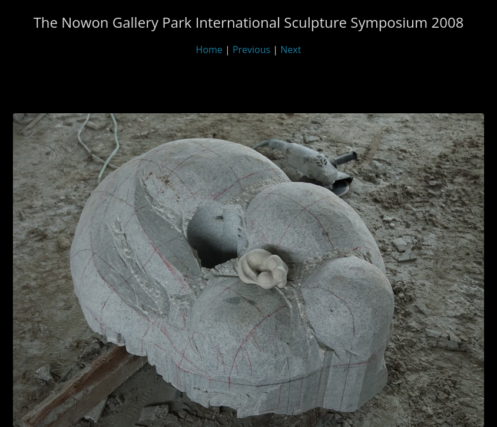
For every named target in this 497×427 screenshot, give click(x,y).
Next (290, 49)
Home (209, 49)
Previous (251, 49)
